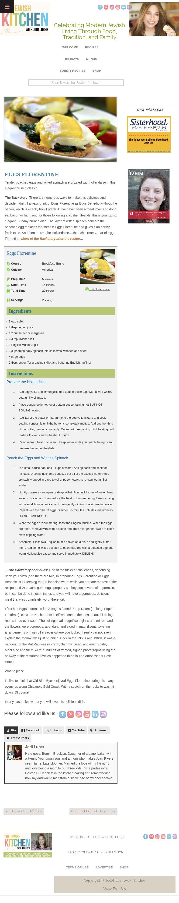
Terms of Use (77, 867)
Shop (97, 70)
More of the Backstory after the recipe (50, 239)
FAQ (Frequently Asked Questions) (97, 852)
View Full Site (115, 889)
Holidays (71, 59)
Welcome (70, 47)
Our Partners (150, 109)
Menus (91, 59)
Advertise (104, 867)
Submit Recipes (73, 70)
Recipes (91, 47)
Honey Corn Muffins (23, 811)
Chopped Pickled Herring (93, 811)
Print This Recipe (97, 289)
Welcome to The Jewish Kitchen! (97, 837)
